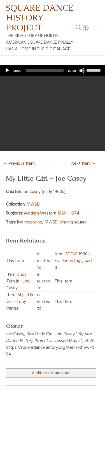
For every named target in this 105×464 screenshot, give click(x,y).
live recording (29, 222)
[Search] (85, 27)
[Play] (7, 70)
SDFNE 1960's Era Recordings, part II (74, 261)
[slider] (45, 70)
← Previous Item (19, 163)
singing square (73, 222)
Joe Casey (31, 192)
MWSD (33, 204)
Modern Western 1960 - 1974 (52, 213)
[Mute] (82, 70)
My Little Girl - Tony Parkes (20, 301)
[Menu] (94, 27)
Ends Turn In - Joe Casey (17, 281)
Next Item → (83, 163)
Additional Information (51, 373)
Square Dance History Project (40, 17)
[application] (52, 70)
